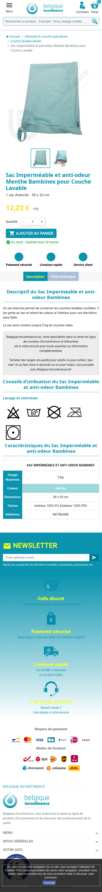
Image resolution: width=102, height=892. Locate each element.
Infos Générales (18, 841)
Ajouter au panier (31, 233)
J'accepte (49, 882)
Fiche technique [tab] (63, 277)
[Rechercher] (51, 21)
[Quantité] (33, 221)
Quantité (11, 221)
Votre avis (12, 850)
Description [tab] (35, 277)
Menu (8, 833)
